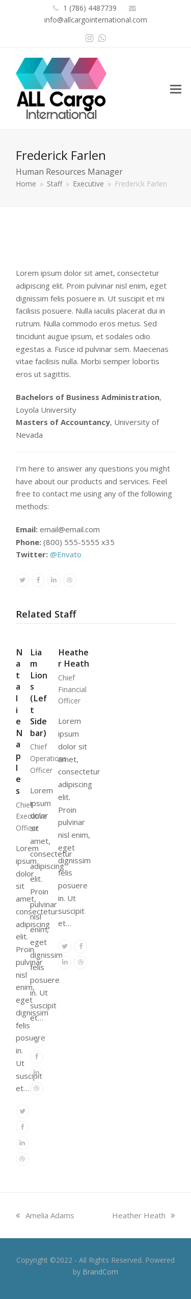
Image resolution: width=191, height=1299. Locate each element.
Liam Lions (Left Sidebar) (38, 693)
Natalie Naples (19, 721)
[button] (175, 88)
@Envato (65, 554)
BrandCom (100, 1272)
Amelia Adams (45, 1215)
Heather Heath (73, 658)
